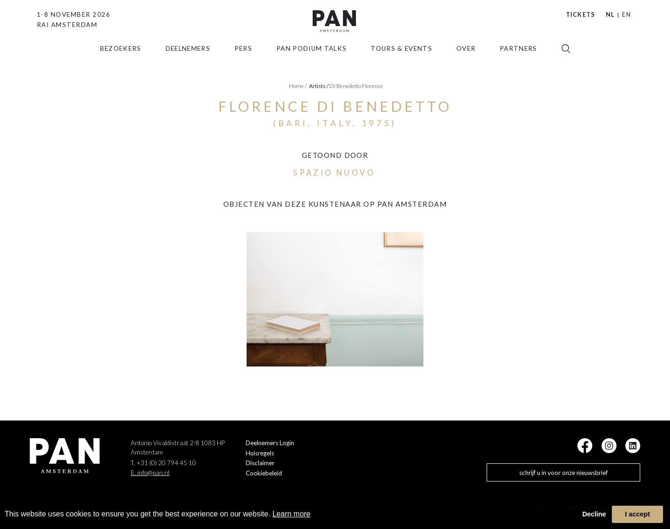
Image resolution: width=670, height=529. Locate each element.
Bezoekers (120, 62)
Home (298, 85)
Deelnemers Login (270, 443)
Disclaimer (260, 463)
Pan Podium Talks (311, 62)
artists (318, 85)
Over (466, 62)
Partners (518, 62)
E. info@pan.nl (150, 472)
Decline (594, 514)
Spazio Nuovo (334, 172)
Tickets (581, 14)
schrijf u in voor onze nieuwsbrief (563, 472)
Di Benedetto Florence (356, 85)
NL (610, 14)
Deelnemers (188, 62)
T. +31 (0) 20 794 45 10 (163, 463)
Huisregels (260, 453)
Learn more (291, 514)
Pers (243, 62)
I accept (637, 514)
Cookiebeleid (264, 473)
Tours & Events (401, 62)
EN (626, 14)
